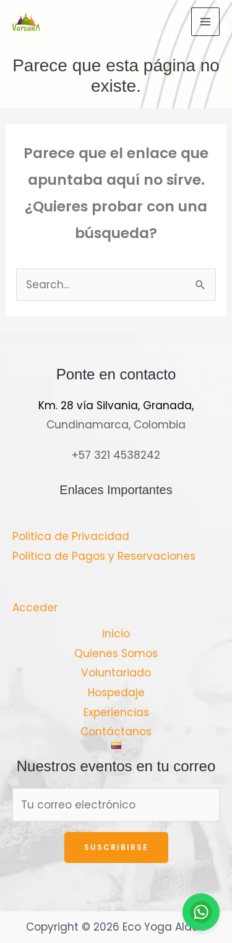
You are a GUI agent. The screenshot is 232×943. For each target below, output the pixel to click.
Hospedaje (116, 692)
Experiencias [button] (116, 712)
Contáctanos (116, 731)
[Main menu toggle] (205, 21)
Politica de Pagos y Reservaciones (103, 556)
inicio (116, 633)
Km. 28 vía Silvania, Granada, (116, 405)
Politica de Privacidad (70, 536)
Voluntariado (116, 672)
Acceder (35, 607)
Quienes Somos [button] (116, 653)
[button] (116, 745)
